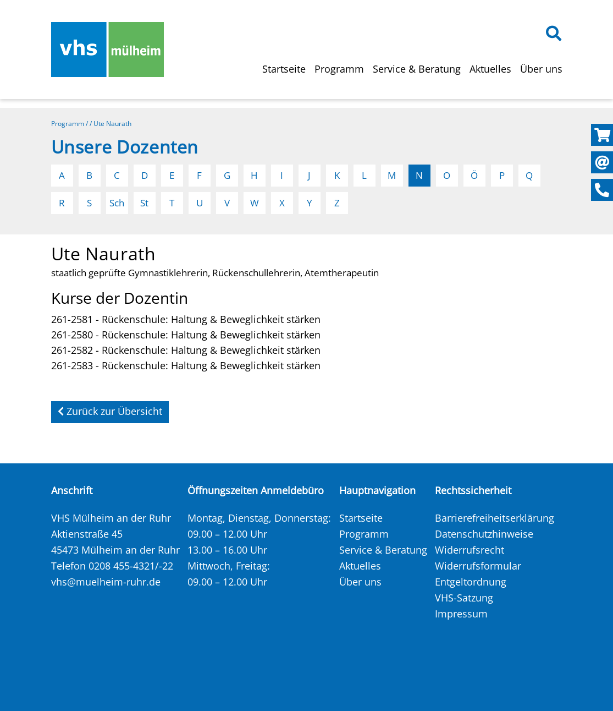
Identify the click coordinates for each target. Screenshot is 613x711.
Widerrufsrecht (469, 549)
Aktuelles (490, 68)
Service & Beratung (417, 68)
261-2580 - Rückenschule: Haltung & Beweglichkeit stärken (186, 334)
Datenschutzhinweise (484, 533)
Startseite (284, 68)
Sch (116, 202)
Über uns (541, 68)
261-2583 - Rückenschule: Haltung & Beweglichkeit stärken (186, 365)
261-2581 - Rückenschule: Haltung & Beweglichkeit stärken (186, 319)
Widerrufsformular (478, 565)
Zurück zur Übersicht (110, 411)
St (144, 202)
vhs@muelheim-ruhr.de (106, 581)
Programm (339, 68)
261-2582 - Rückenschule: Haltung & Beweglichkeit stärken (186, 350)
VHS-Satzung (464, 597)
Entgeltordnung (470, 581)
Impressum (461, 613)
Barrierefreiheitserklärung (494, 517)
